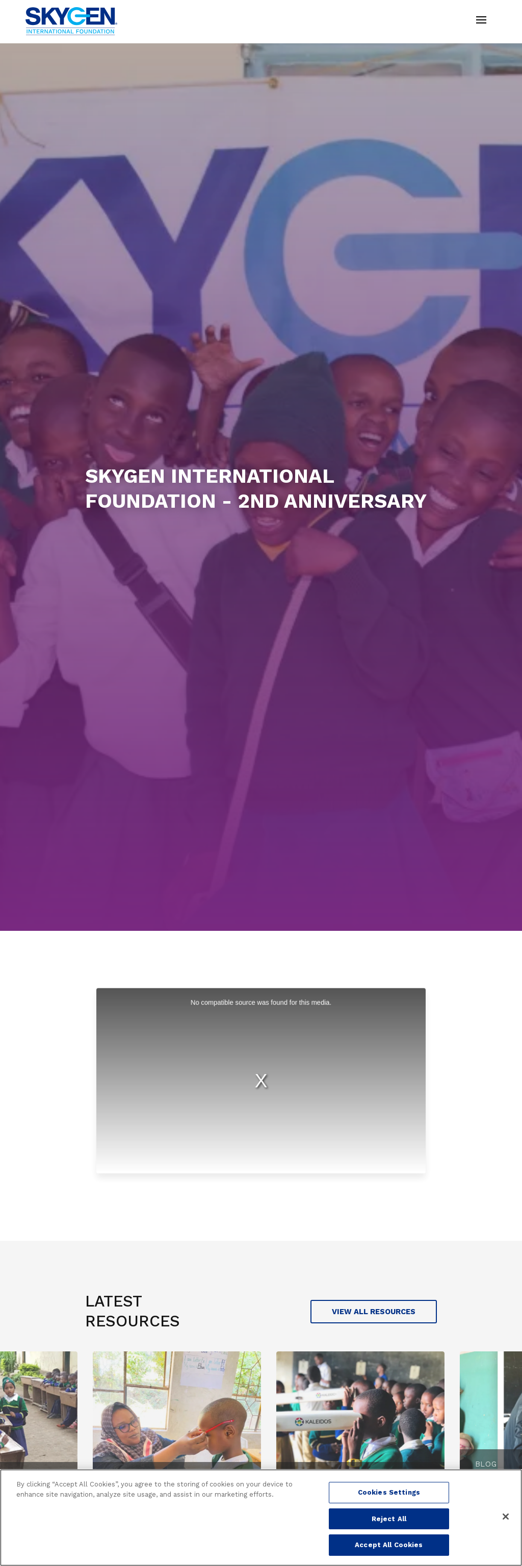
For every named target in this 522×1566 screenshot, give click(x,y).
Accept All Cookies (389, 1545)
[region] (261, 1517)
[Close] (505, 1516)
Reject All (389, 1519)
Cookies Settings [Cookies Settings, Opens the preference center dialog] (389, 1492)
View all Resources (373, 1311)
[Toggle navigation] (481, 21)
